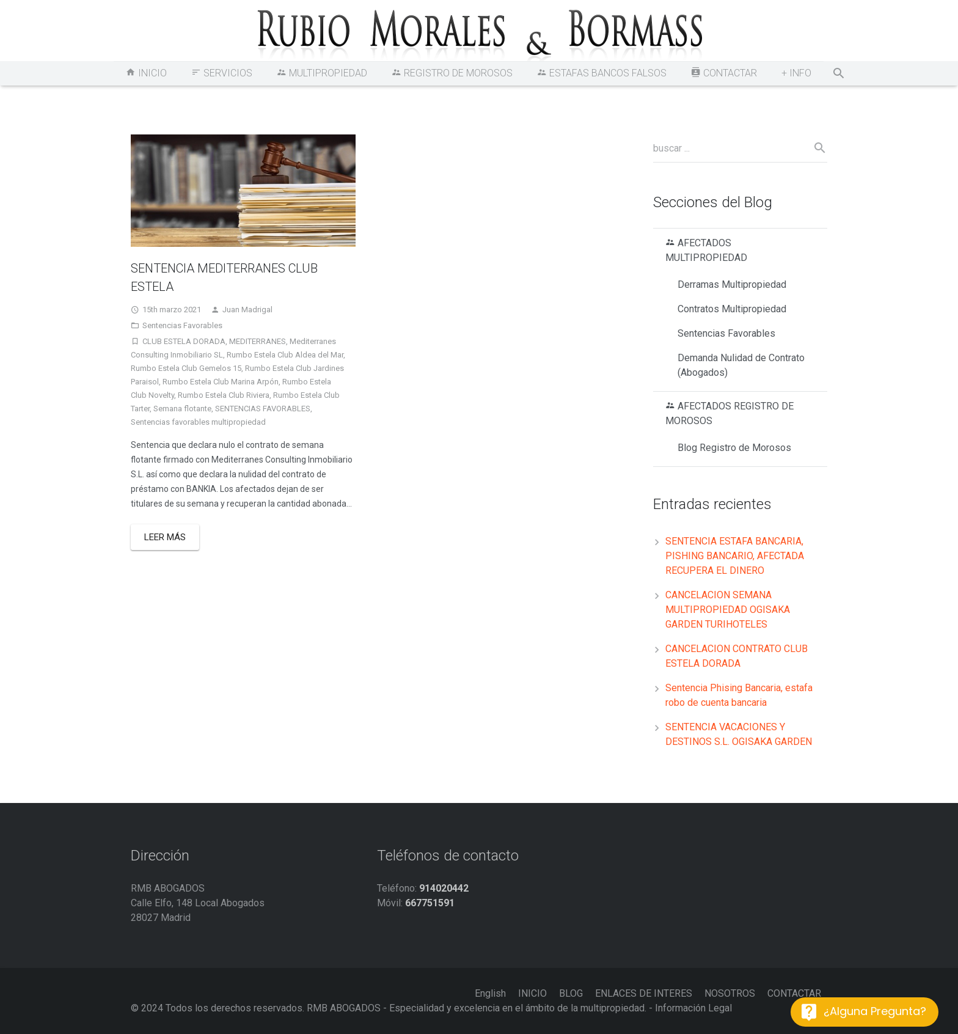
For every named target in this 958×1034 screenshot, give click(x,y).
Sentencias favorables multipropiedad (198, 422)
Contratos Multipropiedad (732, 309)
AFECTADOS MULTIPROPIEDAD (706, 250)
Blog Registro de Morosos (734, 447)
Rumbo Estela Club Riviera (223, 395)
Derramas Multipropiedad (732, 284)
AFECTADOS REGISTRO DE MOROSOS (729, 413)
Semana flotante (182, 408)
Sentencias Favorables (182, 325)
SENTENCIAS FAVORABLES (262, 408)
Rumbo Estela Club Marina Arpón (221, 381)
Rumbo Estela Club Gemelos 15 (186, 368)
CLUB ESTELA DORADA (183, 341)
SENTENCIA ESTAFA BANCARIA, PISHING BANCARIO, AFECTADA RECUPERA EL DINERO (734, 555)
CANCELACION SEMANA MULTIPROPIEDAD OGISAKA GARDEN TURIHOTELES (727, 609)
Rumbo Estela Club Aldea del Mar (285, 354)
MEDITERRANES (257, 341)
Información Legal (693, 1008)
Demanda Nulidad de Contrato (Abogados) (741, 365)
